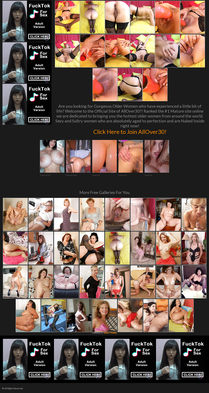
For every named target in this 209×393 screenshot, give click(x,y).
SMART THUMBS (110, 333)
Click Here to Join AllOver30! (129, 131)
